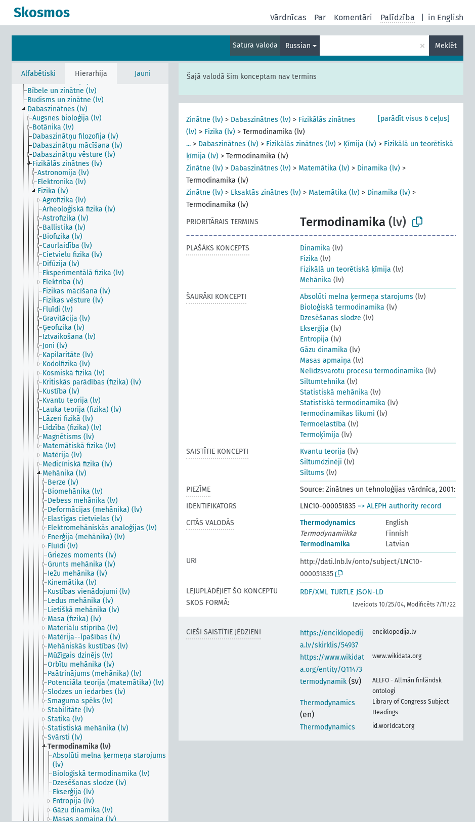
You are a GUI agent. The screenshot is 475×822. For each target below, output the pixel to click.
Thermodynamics (328, 522)
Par (320, 17)
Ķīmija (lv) (359, 144)
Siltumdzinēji (321, 462)
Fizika (309, 258)
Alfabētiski (38, 73)
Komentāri (353, 17)
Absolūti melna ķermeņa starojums (356, 296)
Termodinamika (325, 544)
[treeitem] (66, 91)
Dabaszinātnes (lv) (261, 119)
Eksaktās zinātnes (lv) (266, 192)
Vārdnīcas (288, 17)
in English (445, 17)
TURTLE (342, 592)
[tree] (90, 452)
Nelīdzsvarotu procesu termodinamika (361, 371)
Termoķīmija (319, 434)
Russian (298, 45)
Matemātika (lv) (324, 168)
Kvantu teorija (323, 451)
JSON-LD (369, 592)
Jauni (143, 73)
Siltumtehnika (322, 381)
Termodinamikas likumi (337, 413)
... (188, 144)
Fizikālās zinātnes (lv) (301, 144)
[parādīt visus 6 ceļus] (414, 118)
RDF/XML (314, 592)
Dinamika (315, 248)
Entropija (314, 339)
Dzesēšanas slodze (330, 318)
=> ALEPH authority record (399, 506)
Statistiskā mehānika (334, 392)
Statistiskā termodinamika (342, 403)
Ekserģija (314, 328)
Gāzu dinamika (324, 349)
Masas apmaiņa (325, 360)
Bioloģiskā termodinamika (342, 307)
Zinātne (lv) (204, 119)
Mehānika (315, 280)
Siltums (312, 472)
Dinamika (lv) (378, 168)
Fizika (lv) (219, 131)
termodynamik (323, 681)
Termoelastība (323, 424)
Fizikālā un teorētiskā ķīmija (345, 269)
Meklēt (446, 45)
